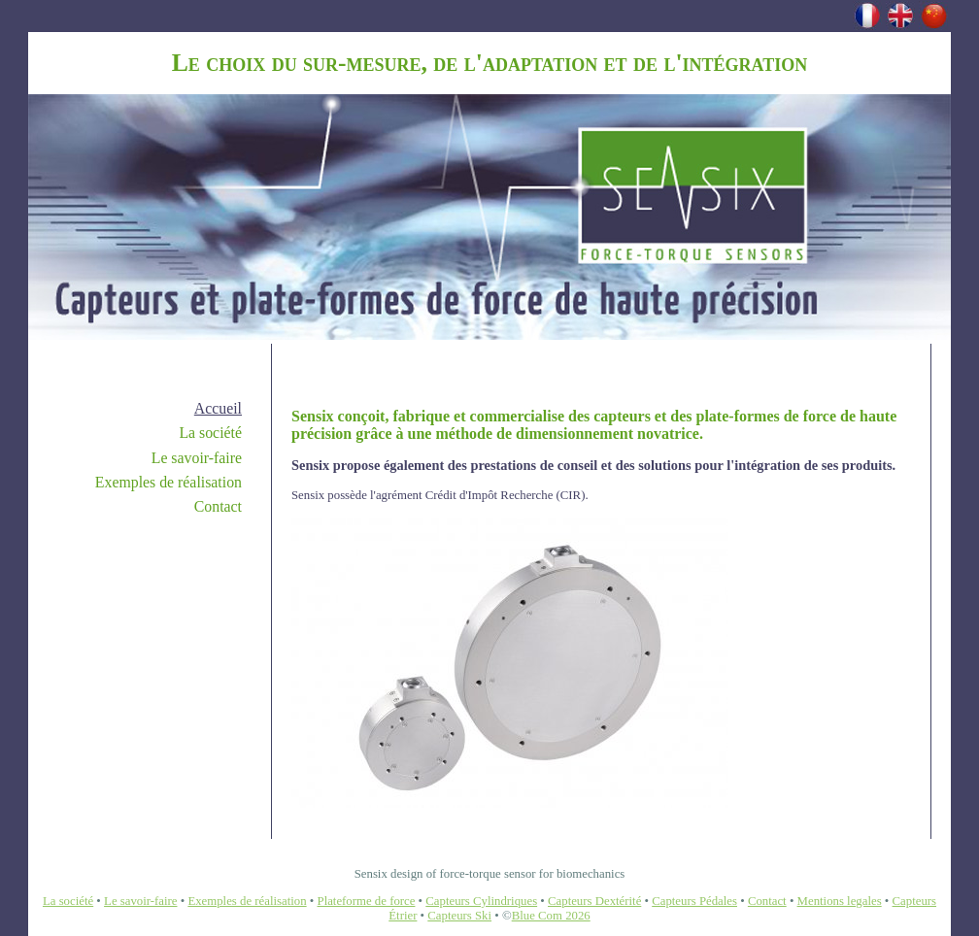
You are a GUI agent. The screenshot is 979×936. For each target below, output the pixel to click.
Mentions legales (839, 901)
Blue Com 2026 (551, 915)
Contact (218, 506)
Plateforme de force (367, 901)
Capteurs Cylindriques (481, 901)
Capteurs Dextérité (594, 901)
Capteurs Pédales (694, 901)
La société (210, 432)
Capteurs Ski (459, 915)
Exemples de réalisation (168, 482)
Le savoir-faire (197, 458)
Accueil (218, 408)
